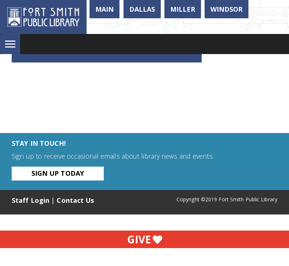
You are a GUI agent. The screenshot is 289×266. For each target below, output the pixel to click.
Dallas (142, 9)
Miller (182, 9)
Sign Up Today (57, 173)
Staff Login (30, 200)
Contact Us (75, 200)
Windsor (226, 9)
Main (104, 9)
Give (144, 239)
